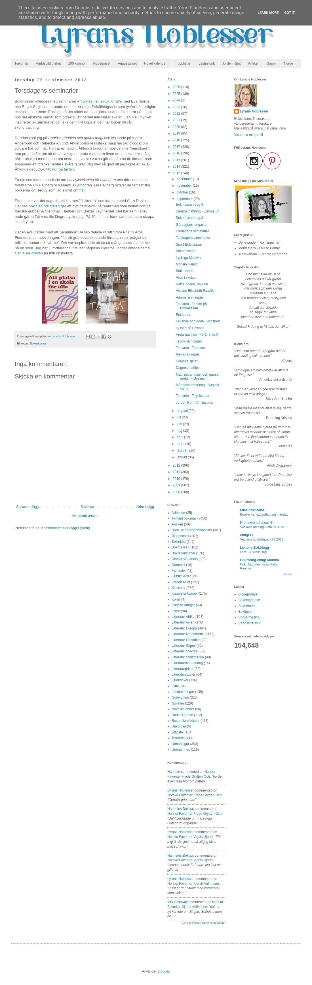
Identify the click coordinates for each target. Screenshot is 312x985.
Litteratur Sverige (184, 651)
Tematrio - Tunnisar (190, 348)
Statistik (178, 732)
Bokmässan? (185, 251)
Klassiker (178, 588)
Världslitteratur (249, 623)
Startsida (87, 507)
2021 (177, 120)
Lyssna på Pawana (190, 328)
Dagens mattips (187, 368)
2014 (177, 167)
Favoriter (21, 63)
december (185, 179)
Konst (176, 599)
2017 (177, 147)
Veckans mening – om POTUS (262, 527)
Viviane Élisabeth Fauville (195, 291)
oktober (183, 192)
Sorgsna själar (187, 361)
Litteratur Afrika (183, 617)
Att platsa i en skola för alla (99, 101)
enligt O (246, 535)
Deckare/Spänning (186, 559)
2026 (177, 87)
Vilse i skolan (186, 278)
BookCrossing (249, 617)
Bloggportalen (249, 594)
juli (179, 417)
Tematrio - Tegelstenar (193, 396)
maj (180, 431)
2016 (177, 153)
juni (180, 424)
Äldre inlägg (145, 507)
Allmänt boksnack (185, 518)
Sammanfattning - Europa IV (197, 211)
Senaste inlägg (27, 507)
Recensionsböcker (186, 721)
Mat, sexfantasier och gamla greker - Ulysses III (197, 376)
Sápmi (272, 63)
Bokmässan (38, 343)
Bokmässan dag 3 (189, 218)
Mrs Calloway (177, 902)
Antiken (254, 63)
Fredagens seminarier (192, 231)
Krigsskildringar (183, 605)
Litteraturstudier (183, 674)
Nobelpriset (101, 63)
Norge (288, 63)
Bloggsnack (180, 536)
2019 (177, 133)
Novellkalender (183, 709)
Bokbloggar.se (249, 600)
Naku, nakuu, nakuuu (192, 284)
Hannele (173, 772)
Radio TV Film (182, 715)
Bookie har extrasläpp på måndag (264, 514)
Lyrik (175, 686)
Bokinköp (178, 542)
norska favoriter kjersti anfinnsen (193, 884)
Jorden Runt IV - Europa (194, 403)
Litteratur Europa (184, 628)
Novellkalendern (156, 63)
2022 (177, 114)
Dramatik (178, 565)
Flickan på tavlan (60, 169)
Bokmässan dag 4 (189, 205)
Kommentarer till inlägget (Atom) (65, 528)
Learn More (268, 13)
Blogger (163, 971)
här (30, 148)
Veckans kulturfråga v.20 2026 (261, 539)
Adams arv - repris (190, 297)
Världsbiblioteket (48, 63)
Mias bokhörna (252, 510)
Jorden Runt (231, 63)
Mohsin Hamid (187, 264)
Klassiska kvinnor (185, 593)
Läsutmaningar (183, 692)
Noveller (178, 703)
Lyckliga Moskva (188, 258)
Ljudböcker (180, 680)
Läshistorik (207, 63)
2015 (177, 160)
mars (181, 444)
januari (182, 457)
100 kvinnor (77, 63)
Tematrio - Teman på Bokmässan (191, 306)
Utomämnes (181, 750)
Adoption (178, 513)
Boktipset (245, 612)
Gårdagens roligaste (191, 225)
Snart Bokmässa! (189, 244)
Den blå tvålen (48, 206)
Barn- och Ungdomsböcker (192, 530)
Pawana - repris (188, 354)
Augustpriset (127, 63)
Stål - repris (184, 271)
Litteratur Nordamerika (188, 634)
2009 (177, 485)
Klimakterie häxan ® (256, 523)
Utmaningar (180, 744)
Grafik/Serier (181, 576)
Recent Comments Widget (208, 922)
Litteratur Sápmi (184, 646)
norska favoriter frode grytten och (194, 795)
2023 (177, 107)
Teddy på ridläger (189, 341)
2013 (177, 173)
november (185, 186)
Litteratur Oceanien (186, 640)
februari (183, 450)
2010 (177, 479)
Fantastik (178, 571)
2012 (177, 465)
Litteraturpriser (182, 669)
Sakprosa (179, 726)
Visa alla (287, 574)
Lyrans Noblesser (180, 790)
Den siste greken (29, 253)
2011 (177, 472)
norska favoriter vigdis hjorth (190, 837)
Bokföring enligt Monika (259, 560)
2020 (177, 127)
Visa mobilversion (85, 516)
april (180, 437)
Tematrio (178, 738)
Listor (176, 611)
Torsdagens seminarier (193, 238)
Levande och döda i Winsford (198, 321)
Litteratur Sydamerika (188, 657)
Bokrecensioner (183, 553)
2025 (177, 94)
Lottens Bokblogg (254, 548)
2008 (177, 492)
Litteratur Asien (183, 622)
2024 (177, 100)
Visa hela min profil (248, 135)
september (185, 199)
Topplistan (183, 63)
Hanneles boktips (180, 809)
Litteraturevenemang (187, 663)
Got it (289, 13)
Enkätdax (183, 315)
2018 (177, 140)
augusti (183, 411)
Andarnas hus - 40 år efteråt (197, 335)
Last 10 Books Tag (253, 552)
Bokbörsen (247, 606)
